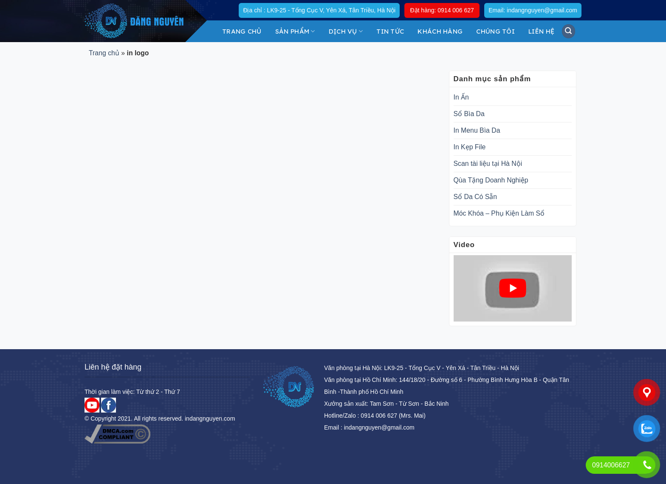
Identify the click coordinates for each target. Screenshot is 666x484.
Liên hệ (541, 31)
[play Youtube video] (513, 288)
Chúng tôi (495, 31)
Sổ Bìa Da (469, 113)
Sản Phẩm (295, 31)
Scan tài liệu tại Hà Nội (488, 163)
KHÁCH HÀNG (440, 31)
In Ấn (461, 97)
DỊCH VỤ (346, 31)
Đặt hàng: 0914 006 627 (442, 10)
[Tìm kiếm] (569, 31)
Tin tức (390, 31)
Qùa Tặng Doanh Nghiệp (491, 180)
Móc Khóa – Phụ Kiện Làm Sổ (499, 213)
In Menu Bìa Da (477, 130)
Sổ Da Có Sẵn (475, 196)
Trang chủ (242, 31)
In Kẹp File (470, 147)
